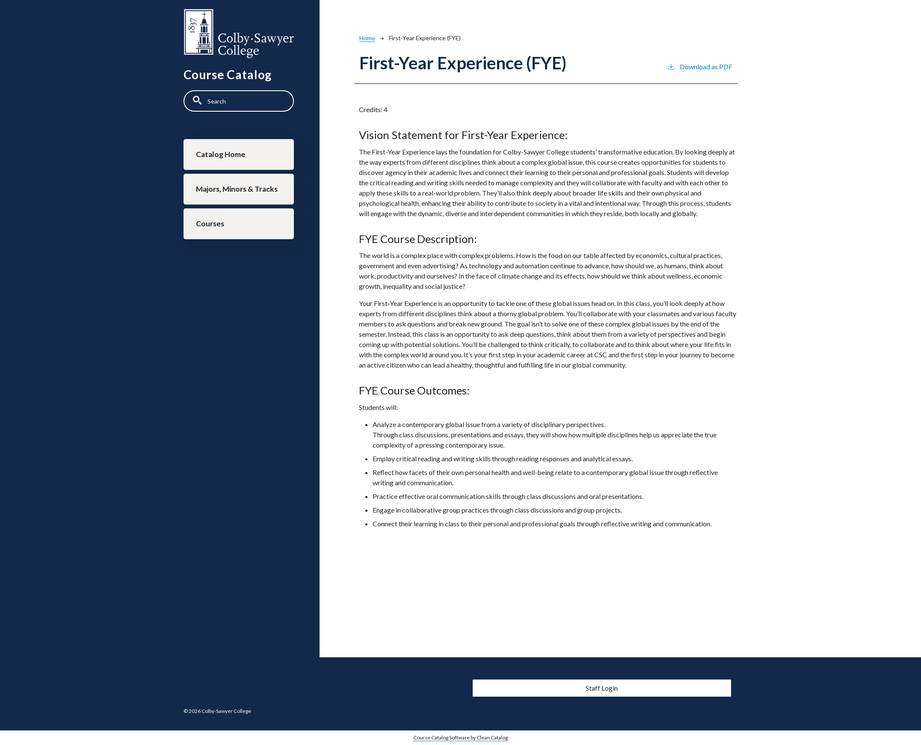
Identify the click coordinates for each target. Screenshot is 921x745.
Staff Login (602, 688)
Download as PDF (699, 66)
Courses (210, 223)
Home (367, 38)
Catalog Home (220, 154)
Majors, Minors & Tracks (237, 188)
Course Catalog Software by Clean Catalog (460, 737)
